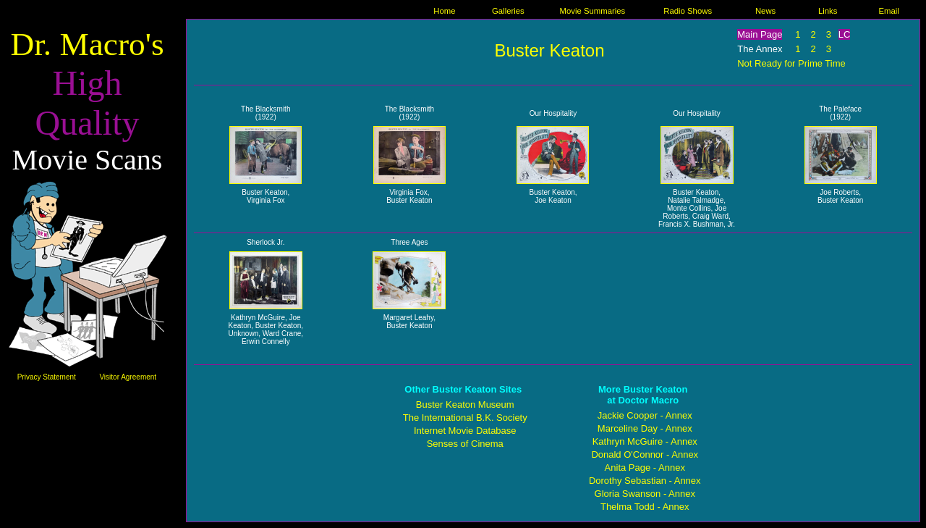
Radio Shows (687, 11)
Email (889, 11)
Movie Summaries (593, 11)
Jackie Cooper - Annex (645, 415)
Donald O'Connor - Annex (644, 454)
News (765, 11)
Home (444, 11)
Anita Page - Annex (645, 467)
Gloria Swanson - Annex (645, 493)
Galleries (508, 11)
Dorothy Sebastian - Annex (645, 480)
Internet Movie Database (465, 430)
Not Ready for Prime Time (791, 63)
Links (827, 11)
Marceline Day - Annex (645, 428)
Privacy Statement (46, 377)
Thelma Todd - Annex (644, 506)
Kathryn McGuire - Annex (644, 441)
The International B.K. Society (465, 417)
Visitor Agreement (127, 377)
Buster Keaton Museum (465, 404)
